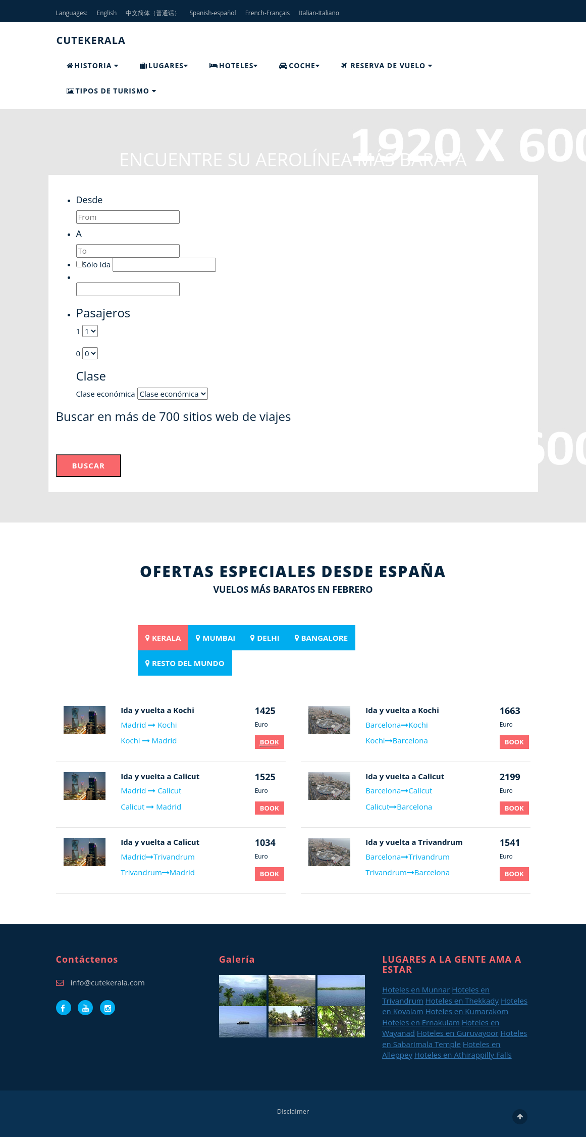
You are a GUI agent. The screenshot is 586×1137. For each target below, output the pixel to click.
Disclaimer (293, 1111)
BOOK (269, 808)
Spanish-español (213, 13)
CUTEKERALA (91, 40)
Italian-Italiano (319, 13)
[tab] (163, 637)
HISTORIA (93, 65)
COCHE (299, 65)
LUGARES (164, 65)
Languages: (72, 13)
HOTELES (233, 65)
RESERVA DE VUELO (387, 65)
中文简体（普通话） (153, 13)
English (107, 13)
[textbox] (128, 217)
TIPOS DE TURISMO (111, 91)
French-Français (267, 13)
